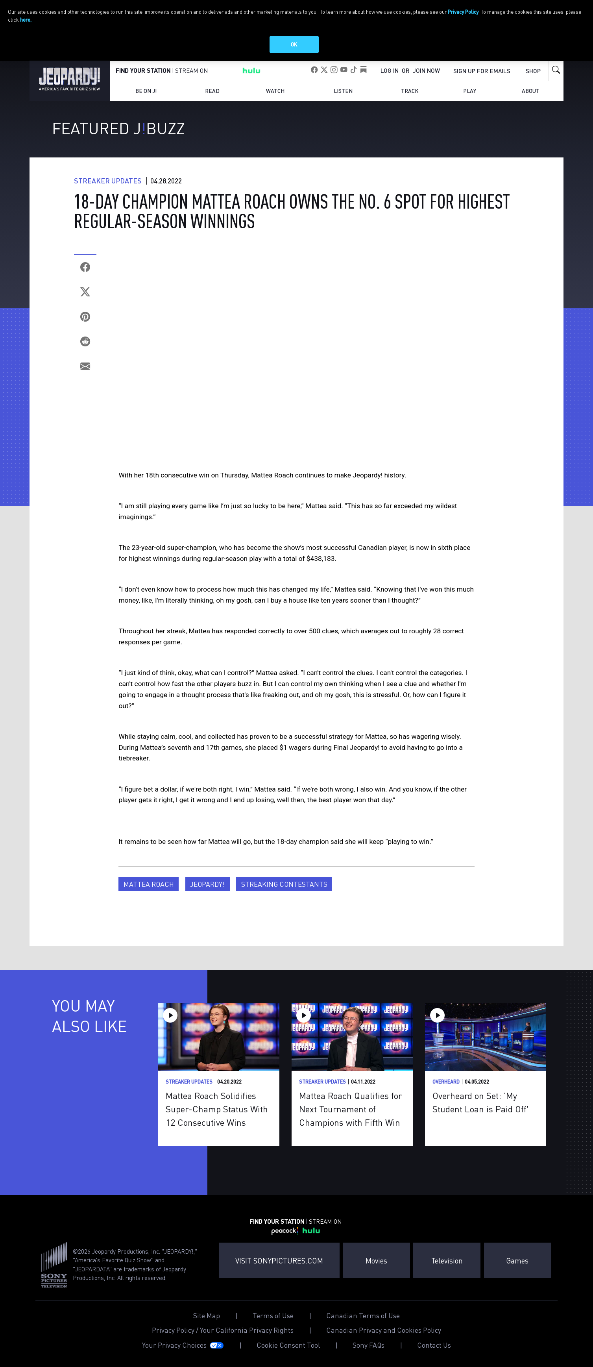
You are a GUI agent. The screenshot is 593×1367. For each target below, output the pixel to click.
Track (409, 100)
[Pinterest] (85, 326)
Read (212, 100)
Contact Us (434, 1354)
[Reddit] (85, 351)
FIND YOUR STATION (143, 80)
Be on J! (146, 100)
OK (294, 44)
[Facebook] (85, 276)
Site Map (206, 1325)
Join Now (426, 79)
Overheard (446, 1091)
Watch (275, 100)
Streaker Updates (108, 190)
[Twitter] (85, 301)
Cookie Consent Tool (288, 1354)
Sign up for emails (481, 80)
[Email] (85, 375)
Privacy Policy (463, 11)
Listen (343, 100)
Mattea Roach (149, 893)
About (530, 100)
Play (469, 100)
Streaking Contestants (284, 893)
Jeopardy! (207, 893)
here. (25, 19)
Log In (390, 79)
